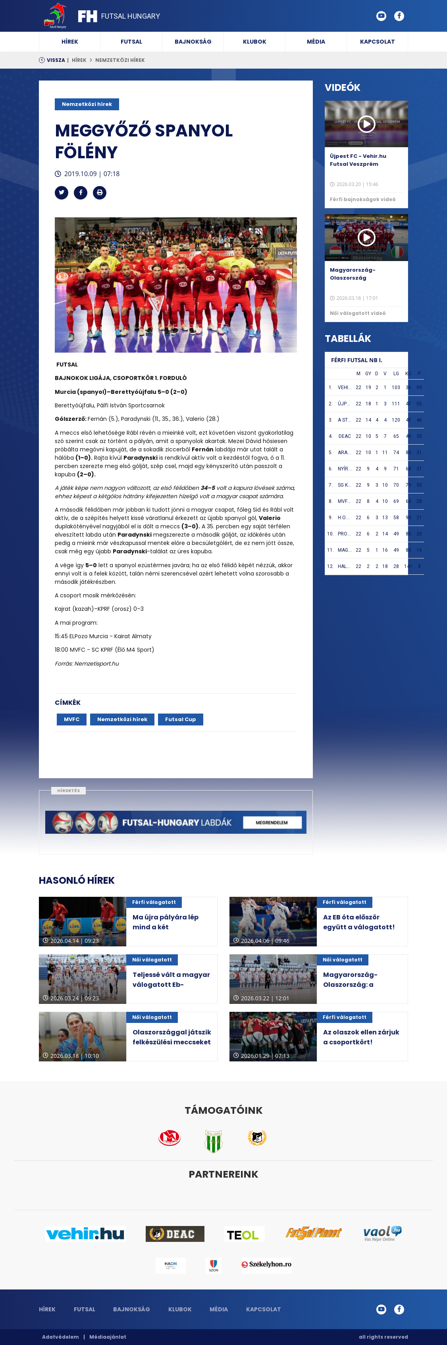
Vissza (56, 60)
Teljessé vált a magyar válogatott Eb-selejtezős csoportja (171, 984)
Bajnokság (193, 42)
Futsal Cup (180, 719)
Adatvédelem (60, 1336)
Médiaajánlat (107, 1336)
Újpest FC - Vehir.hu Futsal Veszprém (358, 160)
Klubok (254, 42)
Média (316, 42)
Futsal (131, 42)
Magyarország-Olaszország (353, 274)
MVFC (71, 719)
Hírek (70, 42)
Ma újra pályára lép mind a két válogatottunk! (165, 927)
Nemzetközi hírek (120, 60)
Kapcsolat (377, 42)
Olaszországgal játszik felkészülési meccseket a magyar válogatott (172, 1042)
